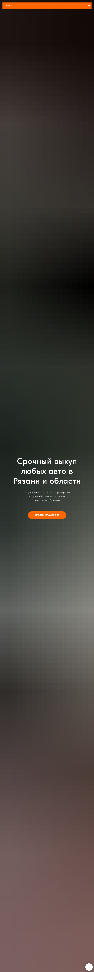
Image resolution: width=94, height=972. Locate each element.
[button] (47, 515)
